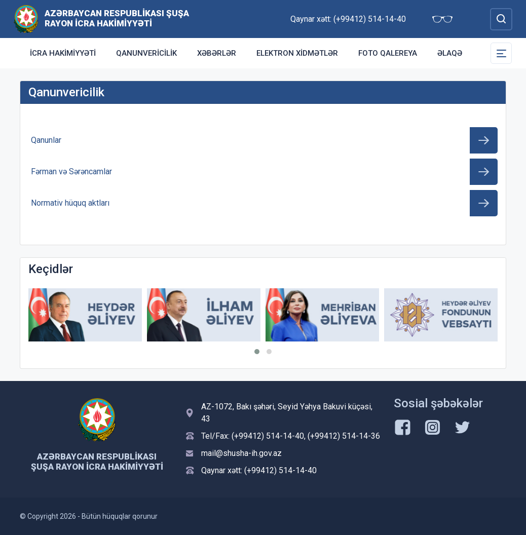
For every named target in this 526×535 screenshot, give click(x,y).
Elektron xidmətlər (297, 53)
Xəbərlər (216, 53)
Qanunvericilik (146, 53)
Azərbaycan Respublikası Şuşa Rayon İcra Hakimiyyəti (117, 18)
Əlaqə (449, 53)
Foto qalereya (387, 53)
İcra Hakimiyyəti (63, 53)
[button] (257, 352)
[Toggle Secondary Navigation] (501, 53)
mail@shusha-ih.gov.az (241, 453)
